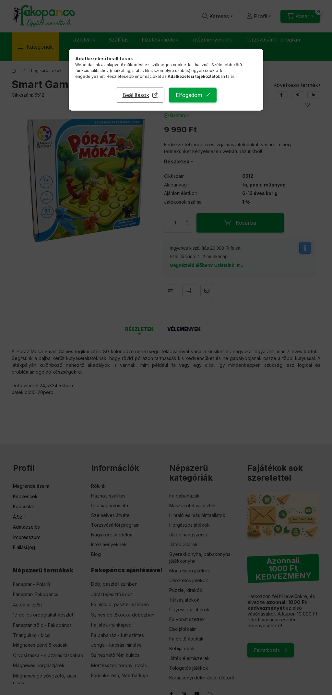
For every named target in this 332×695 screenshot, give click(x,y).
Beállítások (136, 95)
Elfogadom (189, 95)
